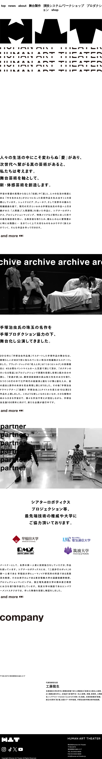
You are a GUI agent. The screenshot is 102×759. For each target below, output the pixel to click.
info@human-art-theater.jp (77, 756)
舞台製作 (35, 6)
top (3, 6)
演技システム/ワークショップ (63, 6)
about (22, 6)
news (12, 6)
